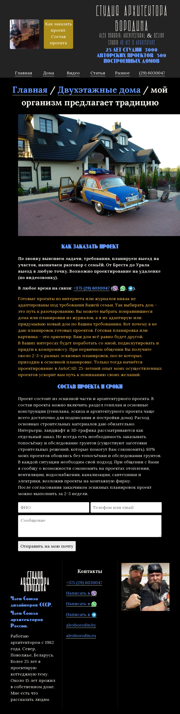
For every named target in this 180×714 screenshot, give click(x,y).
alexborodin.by (81, 625)
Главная (30, 89)
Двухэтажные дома (99, 89)
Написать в (81, 593)
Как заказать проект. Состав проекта (58, 33)
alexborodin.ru (81, 635)
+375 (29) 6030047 (92, 288)
